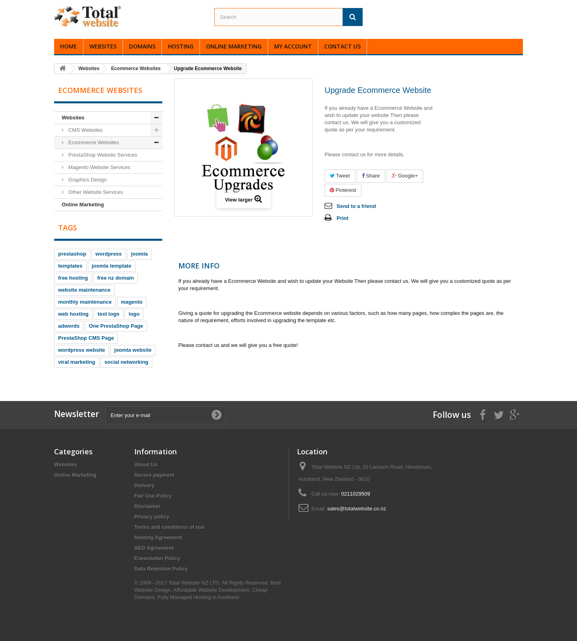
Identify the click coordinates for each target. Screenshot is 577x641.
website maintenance (84, 290)
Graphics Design (87, 180)
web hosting (73, 314)
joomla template (111, 266)
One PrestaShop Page (116, 326)
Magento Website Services (98, 167)
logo (134, 314)
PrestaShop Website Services (102, 155)
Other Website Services (95, 192)
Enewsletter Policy (157, 558)
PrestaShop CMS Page (86, 338)
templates (70, 266)
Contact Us (342, 46)
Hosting (181, 46)
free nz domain (115, 278)
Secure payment (154, 475)
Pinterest (343, 190)
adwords (68, 326)
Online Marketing (234, 46)
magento (132, 302)
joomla (139, 254)
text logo (108, 314)
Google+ (405, 176)
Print (343, 218)
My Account (293, 46)
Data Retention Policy (161, 569)
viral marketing (76, 362)
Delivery (144, 485)
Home (68, 46)
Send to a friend (356, 206)
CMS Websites (85, 130)
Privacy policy (151, 517)
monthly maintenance (85, 302)
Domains (142, 46)
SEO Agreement (154, 548)
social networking (127, 362)
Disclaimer (147, 506)
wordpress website (81, 350)
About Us (145, 465)
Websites (103, 46)
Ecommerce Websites (93, 142)
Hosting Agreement (158, 537)
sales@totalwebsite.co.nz (356, 509)
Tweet (340, 176)
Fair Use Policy (152, 496)
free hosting (73, 278)
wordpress (108, 254)
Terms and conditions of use (169, 527)
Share (371, 176)
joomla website (132, 350)
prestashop (72, 254)
